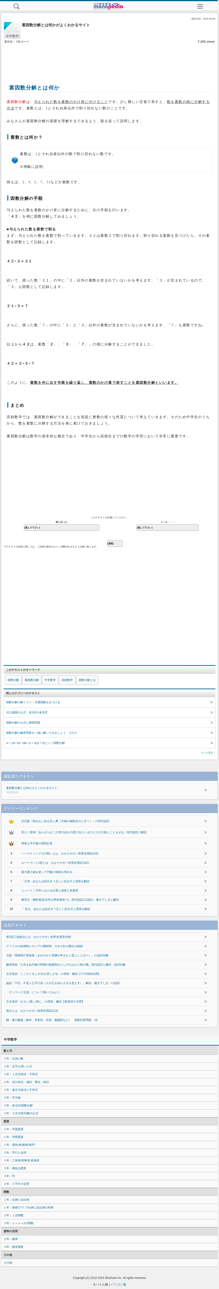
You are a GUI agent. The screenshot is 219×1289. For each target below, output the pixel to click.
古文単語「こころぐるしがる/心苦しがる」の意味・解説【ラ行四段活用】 (53, 974)
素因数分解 (32, 680)
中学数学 (50, 680)
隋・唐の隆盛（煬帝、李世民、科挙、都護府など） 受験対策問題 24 (51, 1020)
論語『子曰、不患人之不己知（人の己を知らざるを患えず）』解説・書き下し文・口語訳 (63, 983)
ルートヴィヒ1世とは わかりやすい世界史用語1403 (55, 862)
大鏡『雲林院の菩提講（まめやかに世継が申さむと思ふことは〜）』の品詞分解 (57, 955)
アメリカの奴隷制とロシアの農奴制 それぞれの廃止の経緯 (44, 946)
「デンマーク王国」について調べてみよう (33, 992)
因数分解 (13, 680)
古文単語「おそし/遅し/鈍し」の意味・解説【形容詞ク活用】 (45, 1001)
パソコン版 (118, 1284)
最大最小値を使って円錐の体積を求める (46, 872)
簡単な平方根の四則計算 (37, 843)
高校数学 (67, 680)
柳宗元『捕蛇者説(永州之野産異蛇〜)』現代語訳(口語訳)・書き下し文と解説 (70, 899)
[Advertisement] (109, 59)
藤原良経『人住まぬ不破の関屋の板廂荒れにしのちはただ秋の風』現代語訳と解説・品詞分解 (65, 964)
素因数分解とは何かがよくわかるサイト (94, 790)
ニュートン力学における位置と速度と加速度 (49, 890)
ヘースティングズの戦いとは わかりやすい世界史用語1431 (60, 853)
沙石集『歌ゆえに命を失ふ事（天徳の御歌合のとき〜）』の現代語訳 (65, 821)
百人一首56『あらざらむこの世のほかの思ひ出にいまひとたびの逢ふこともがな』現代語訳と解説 (84, 832)
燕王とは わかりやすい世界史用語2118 (32, 1010)
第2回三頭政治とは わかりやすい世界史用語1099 (38, 937)
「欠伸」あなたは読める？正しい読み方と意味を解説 (55, 881)
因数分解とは (87, 680)
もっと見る (207, 752)
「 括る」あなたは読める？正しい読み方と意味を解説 (55, 909)
